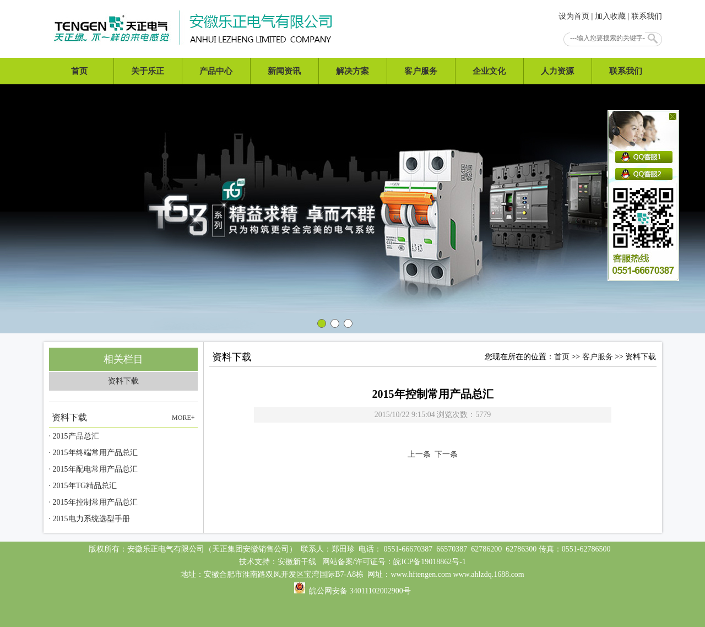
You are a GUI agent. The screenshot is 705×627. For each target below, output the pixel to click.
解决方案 (352, 71)
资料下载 (123, 381)
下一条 (446, 454)
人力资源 (557, 71)
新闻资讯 (284, 71)
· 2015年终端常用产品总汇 (93, 452)
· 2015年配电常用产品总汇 (93, 469)
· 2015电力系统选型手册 (89, 519)
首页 (79, 71)
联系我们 (646, 16)
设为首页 (573, 16)
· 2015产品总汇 (74, 436)
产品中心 (215, 71)
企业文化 (489, 71)
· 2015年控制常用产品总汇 (93, 502)
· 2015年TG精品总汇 (83, 486)
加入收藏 (610, 16)
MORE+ (183, 417)
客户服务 (420, 71)
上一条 (419, 454)
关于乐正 (147, 71)
